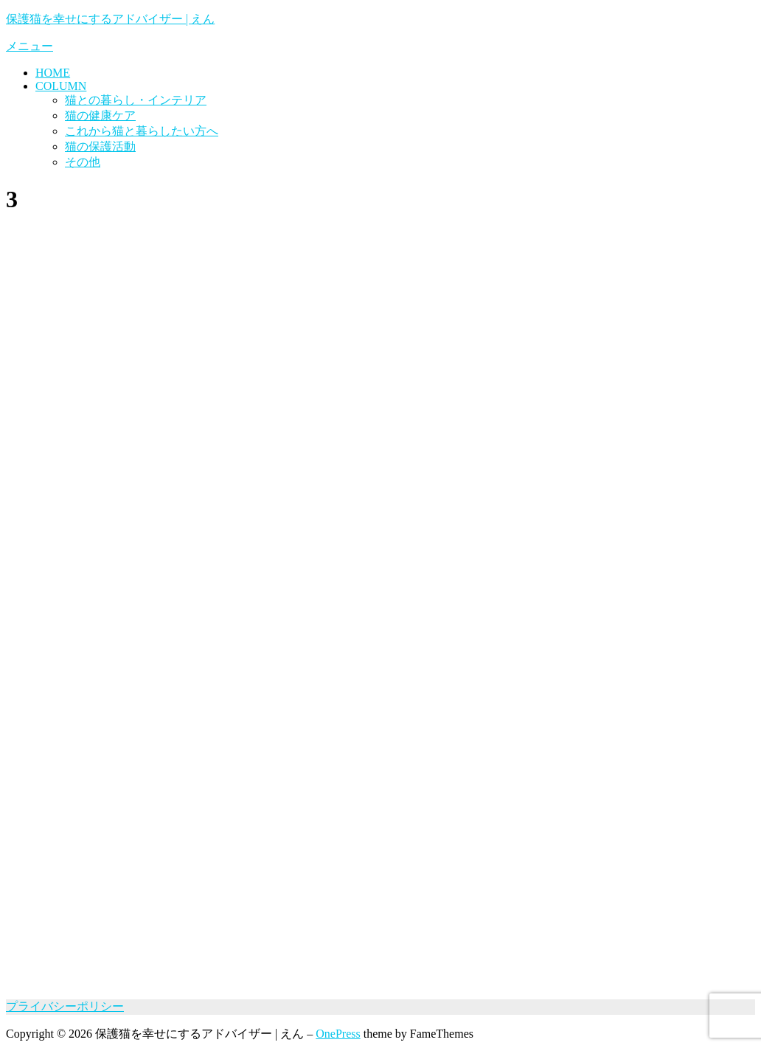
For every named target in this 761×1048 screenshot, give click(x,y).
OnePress (338, 1033)
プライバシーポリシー (65, 1006)
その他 (82, 162)
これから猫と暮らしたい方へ (141, 131)
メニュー (29, 46)
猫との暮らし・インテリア (135, 100)
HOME (52, 72)
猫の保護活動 (100, 146)
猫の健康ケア (100, 115)
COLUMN (60, 86)
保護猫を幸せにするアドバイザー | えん (110, 19)
